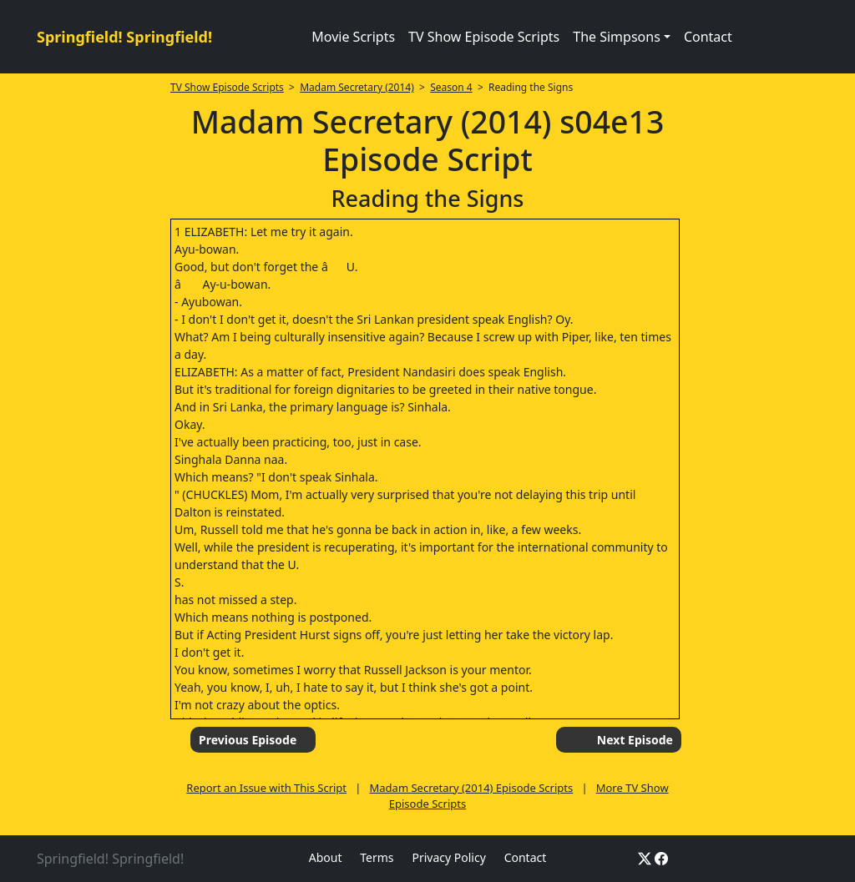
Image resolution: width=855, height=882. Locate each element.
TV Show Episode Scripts (483, 37)
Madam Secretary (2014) (357, 87)
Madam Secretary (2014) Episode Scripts (472, 787)
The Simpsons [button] (616, 37)
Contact (708, 37)
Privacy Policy (448, 857)
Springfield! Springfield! (124, 37)
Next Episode (635, 740)
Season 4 (451, 87)
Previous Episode (247, 740)
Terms (376, 857)
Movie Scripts (353, 37)
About (325, 857)
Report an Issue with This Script (266, 787)
